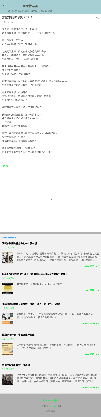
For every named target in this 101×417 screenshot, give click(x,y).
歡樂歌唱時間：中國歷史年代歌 (18, 334)
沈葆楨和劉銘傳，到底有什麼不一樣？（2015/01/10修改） (32, 304)
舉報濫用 (50, 411)
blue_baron (53, 406)
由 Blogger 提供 (50, 400)
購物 (5, 166)
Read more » (91, 265)
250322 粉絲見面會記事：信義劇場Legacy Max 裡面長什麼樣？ (34, 274)
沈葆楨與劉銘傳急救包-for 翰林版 (19, 243)
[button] (97, 18)
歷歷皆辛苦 (30, 6)
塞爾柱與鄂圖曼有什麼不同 (16, 365)
